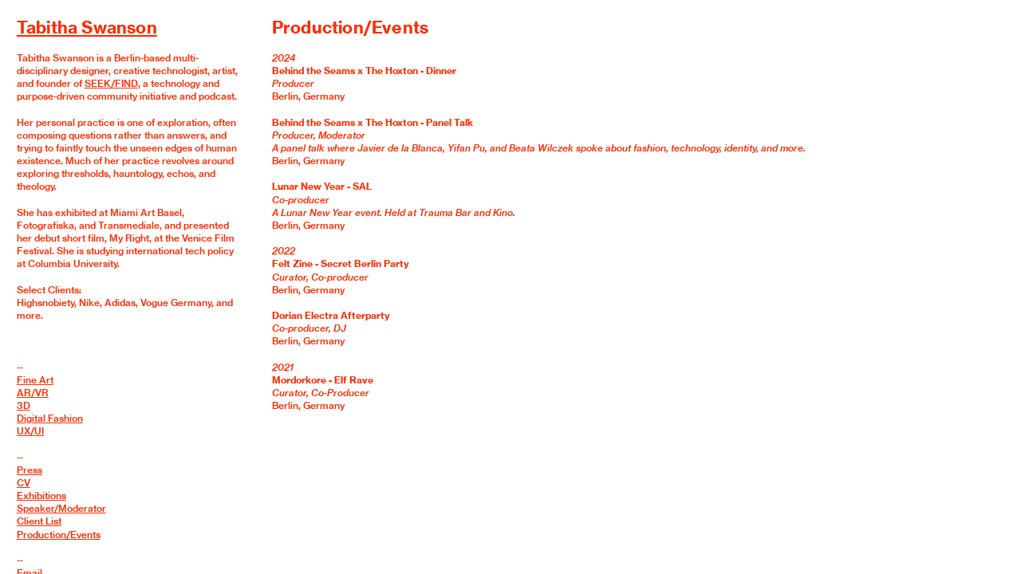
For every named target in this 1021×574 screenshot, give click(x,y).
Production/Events (59, 535)
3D (23, 405)
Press (29, 470)
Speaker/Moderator (61, 508)
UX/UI (30, 431)
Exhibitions (41, 495)
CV (23, 483)
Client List (39, 521)
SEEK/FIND (111, 83)
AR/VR (33, 393)
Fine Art (35, 380)
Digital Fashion (50, 418)
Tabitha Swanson (87, 27)
